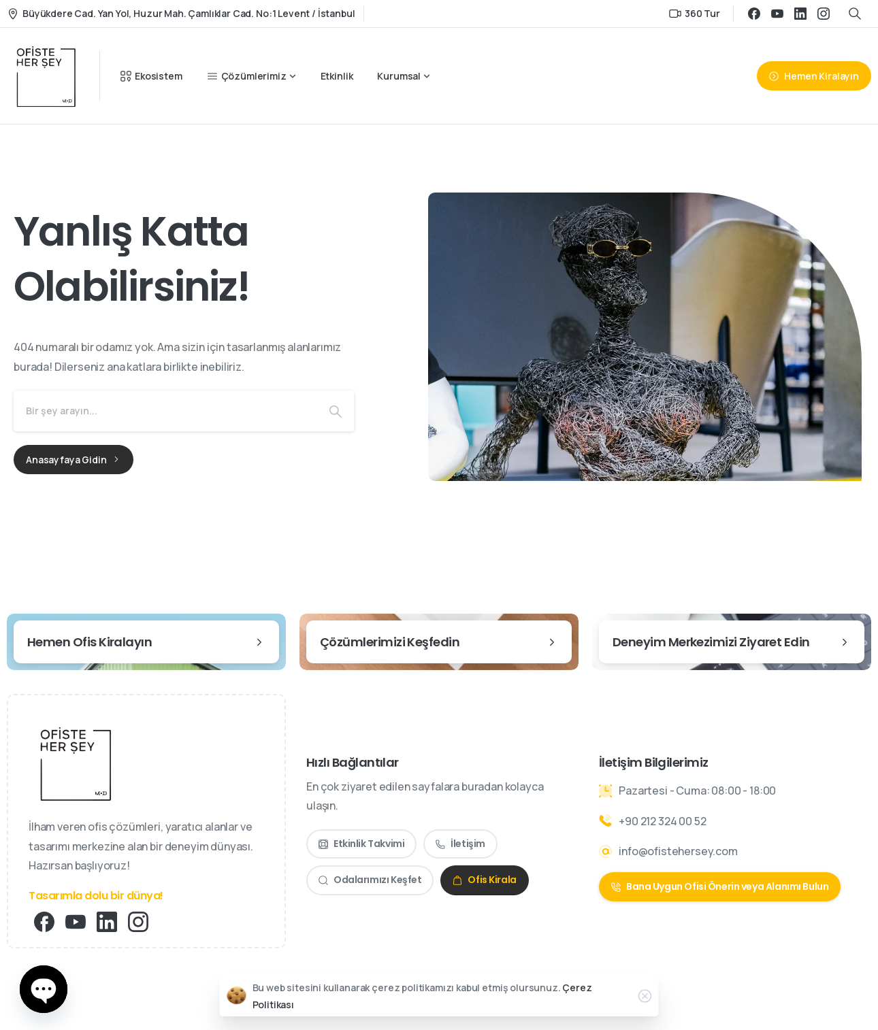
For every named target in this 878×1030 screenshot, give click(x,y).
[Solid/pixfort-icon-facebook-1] (44, 921)
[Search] (165, 411)
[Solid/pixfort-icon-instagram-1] (138, 921)
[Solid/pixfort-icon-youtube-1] (75, 921)
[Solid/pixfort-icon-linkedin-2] (107, 921)
